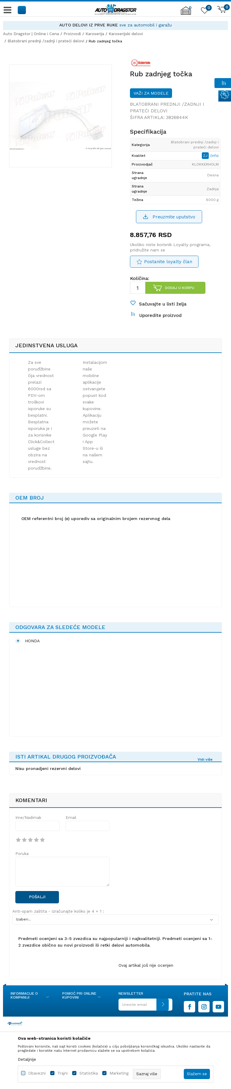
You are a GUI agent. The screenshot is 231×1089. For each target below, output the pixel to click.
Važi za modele (151, 93)
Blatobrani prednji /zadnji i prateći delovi (46, 41)
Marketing (118, 1073)
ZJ (206, 156)
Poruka (22, 853)
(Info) (214, 156)
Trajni (62, 1073)
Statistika (88, 1073)
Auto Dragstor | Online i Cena (31, 34)
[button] (22, 10)
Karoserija (94, 34)
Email (71, 817)
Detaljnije (27, 1059)
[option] (115, 25)
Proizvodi (72, 34)
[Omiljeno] (204, 11)
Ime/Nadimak (28, 817)
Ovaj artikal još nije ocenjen (146, 965)
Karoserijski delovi (126, 34)
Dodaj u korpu (179, 288)
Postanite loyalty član (168, 261)
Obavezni (37, 1073)
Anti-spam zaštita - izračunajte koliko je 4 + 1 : (58, 911)
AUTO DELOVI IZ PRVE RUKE (88, 25)
